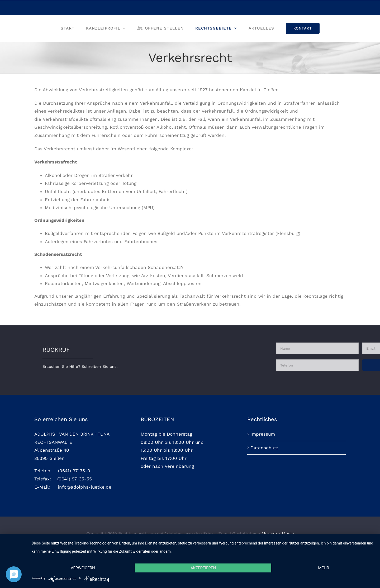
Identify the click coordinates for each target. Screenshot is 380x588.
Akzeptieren (203, 568)
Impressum (262, 471)
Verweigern (83, 568)
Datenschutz (264, 484)
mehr (323, 568)
